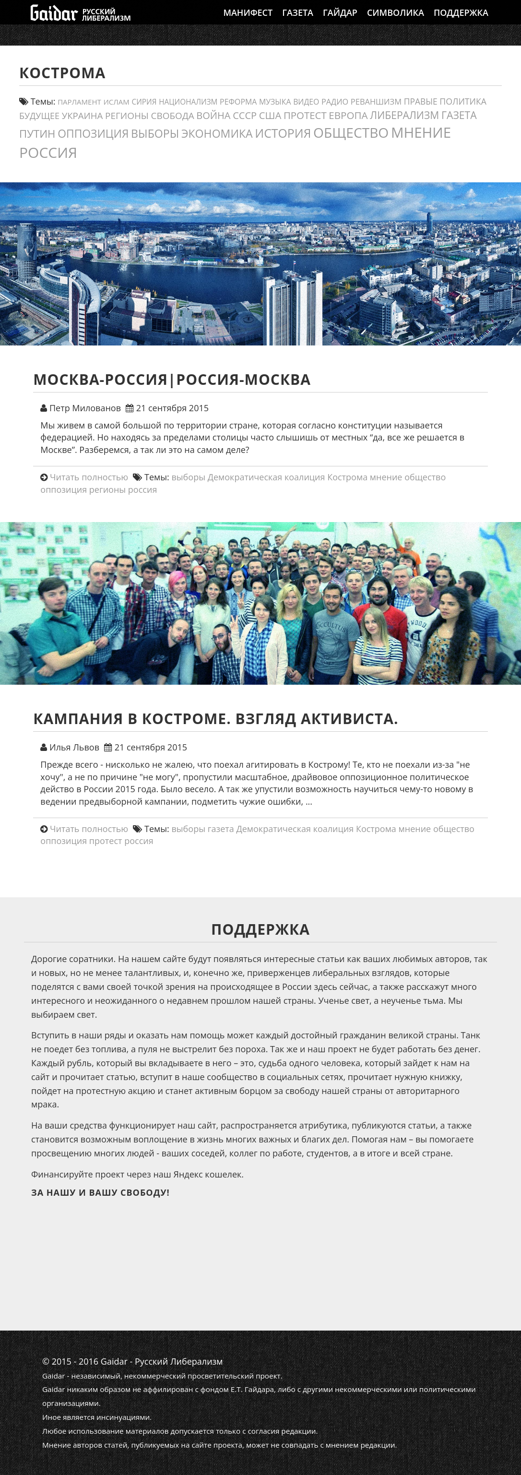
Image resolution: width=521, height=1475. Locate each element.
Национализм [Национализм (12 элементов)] (188, 102)
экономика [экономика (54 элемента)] (217, 133)
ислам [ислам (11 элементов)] (116, 102)
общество (425, 477)
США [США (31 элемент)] (270, 115)
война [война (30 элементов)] (213, 115)
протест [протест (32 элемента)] (305, 115)
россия (142, 489)
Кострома (347, 477)
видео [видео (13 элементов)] (306, 101)
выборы (188, 477)
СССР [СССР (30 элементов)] (245, 115)
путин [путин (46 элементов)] (37, 133)
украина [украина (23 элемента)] (82, 115)
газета (221, 828)
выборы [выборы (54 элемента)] (155, 133)
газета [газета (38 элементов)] (459, 115)
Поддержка (461, 21)
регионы (107, 489)
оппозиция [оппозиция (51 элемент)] (93, 133)
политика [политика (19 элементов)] (462, 101)
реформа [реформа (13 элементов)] (238, 101)
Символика (395, 21)
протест (105, 840)
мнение (386, 477)
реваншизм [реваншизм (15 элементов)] (376, 101)
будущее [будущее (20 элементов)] (39, 115)
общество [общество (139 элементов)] (351, 132)
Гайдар (340, 21)
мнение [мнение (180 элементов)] (421, 132)
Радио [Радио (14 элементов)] (334, 101)
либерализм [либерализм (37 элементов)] (404, 115)
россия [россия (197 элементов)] (48, 152)
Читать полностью (89, 477)
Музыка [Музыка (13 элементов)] (275, 101)
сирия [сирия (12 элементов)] (144, 102)
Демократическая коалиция (266, 477)
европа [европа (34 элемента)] (348, 115)
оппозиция (63, 489)
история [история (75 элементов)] (283, 133)
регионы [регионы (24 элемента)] (127, 115)
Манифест (247, 21)
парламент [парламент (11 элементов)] (79, 102)
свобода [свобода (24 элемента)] (172, 115)
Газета (297, 21)
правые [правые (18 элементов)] (421, 101)
